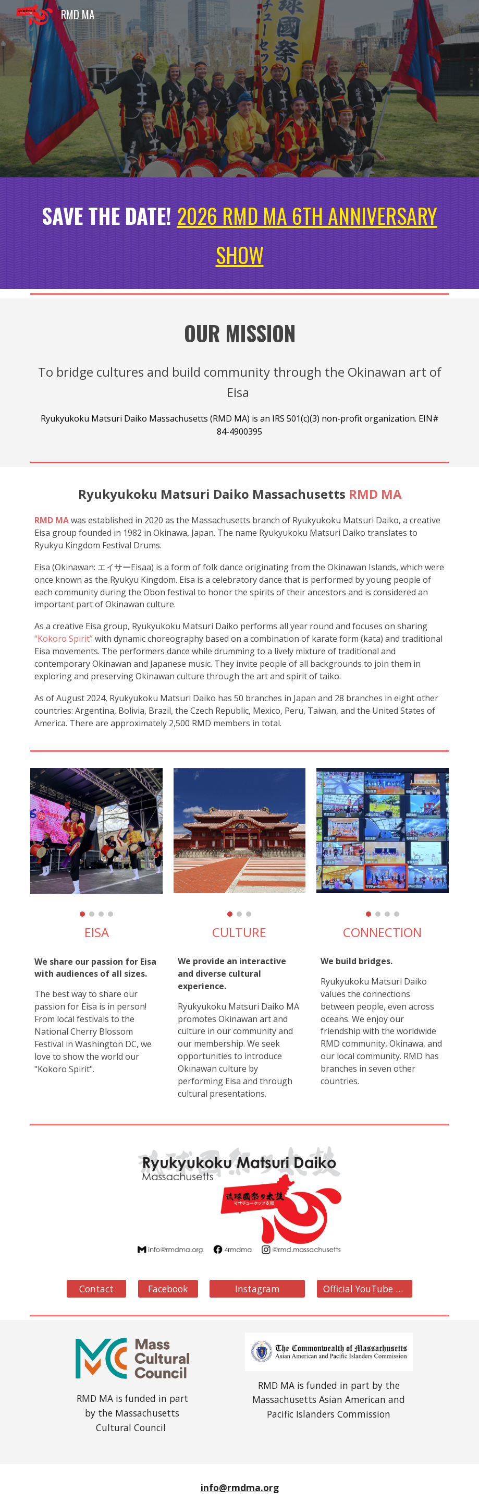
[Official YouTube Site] (364, 1289)
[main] (239, 233)
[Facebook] (168, 1289)
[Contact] (97, 1289)
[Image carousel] (96, 842)
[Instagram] (257, 1289)
